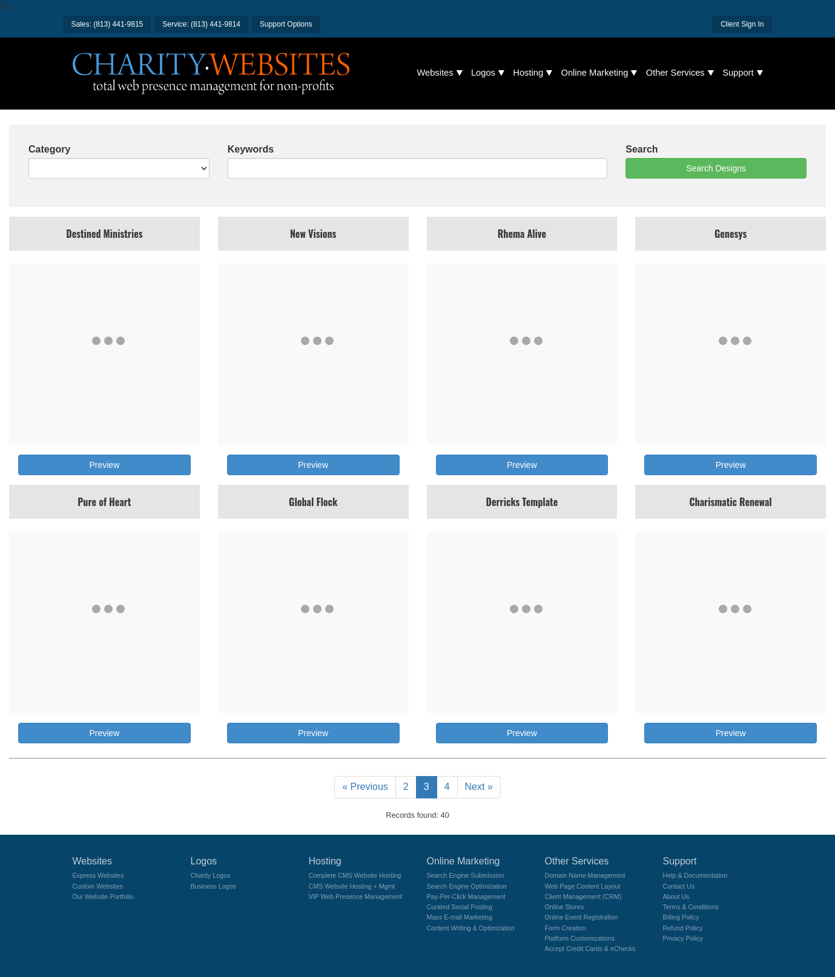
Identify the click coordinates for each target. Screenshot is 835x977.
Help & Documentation (695, 875)
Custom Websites (98, 886)
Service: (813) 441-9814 (201, 24)
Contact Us (679, 886)
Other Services (675, 72)
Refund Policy (683, 928)
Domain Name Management (585, 875)
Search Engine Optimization (467, 886)
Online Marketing (595, 72)
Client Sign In (742, 24)
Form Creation (565, 928)
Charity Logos (211, 875)
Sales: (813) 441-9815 (107, 24)
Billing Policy (681, 917)
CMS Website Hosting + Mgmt (352, 886)
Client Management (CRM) (583, 896)
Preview (104, 465)
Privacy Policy (683, 938)
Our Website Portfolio (103, 896)
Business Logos (213, 886)
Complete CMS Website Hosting (355, 875)
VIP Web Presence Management (356, 896)
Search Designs (716, 168)
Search (641, 149)
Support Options (286, 24)
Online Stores (564, 906)
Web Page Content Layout (583, 886)
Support (737, 72)
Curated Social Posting (459, 906)
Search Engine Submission (465, 875)
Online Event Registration (581, 917)
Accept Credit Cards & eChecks (590, 948)
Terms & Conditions (691, 906)
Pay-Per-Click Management (466, 896)
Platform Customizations (580, 938)
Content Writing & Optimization (471, 928)
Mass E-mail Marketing (459, 917)
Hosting (528, 72)
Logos (483, 72)
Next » (479, 786)
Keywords (251, 149)
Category (49, 149)
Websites (435, 72)
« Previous (365, 786)
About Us (676, 896)
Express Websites (98, 875)
